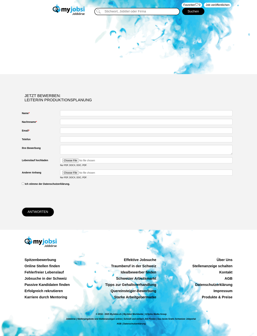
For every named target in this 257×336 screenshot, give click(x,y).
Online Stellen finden (42, 266)
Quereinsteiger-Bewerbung (133, 291)
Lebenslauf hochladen (35, 160)
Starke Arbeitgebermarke (135, 297)
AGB (228, 278)
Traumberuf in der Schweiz (133, 266)
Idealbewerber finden (138, 272)
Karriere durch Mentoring (46, 297)
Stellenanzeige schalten (212, 266)
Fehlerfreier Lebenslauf (44, 272)
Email (25, 130)
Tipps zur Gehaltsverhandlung (130, 285)
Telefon (26, 139)
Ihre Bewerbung (31, 148)
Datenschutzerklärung (213, 285)
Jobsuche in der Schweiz (46, 278)
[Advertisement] (128, 44)
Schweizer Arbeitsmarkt (136, 278)
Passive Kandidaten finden (47, 285)
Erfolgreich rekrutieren (44, 291)
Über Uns (224, 260)
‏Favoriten (191, 5)
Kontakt (225, 272)
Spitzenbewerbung (40, 260)
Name (25, 113)
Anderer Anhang (31, 172)
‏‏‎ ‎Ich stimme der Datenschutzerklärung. (46, 183)
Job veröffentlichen (217, 4)
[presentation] (49, 196)
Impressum (222, 291)
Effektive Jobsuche (140, 260)
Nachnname (29, 121)
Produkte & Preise (217, 297)
